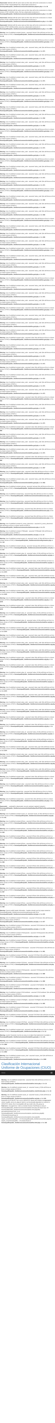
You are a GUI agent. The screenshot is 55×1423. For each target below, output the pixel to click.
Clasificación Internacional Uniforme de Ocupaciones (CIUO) (26, 1066)
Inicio (3, 1073)
